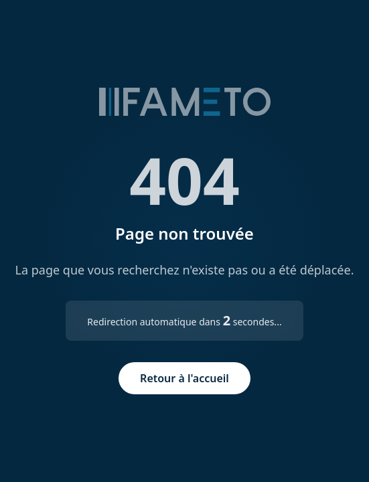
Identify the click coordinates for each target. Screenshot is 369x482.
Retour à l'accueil (184, 378)
